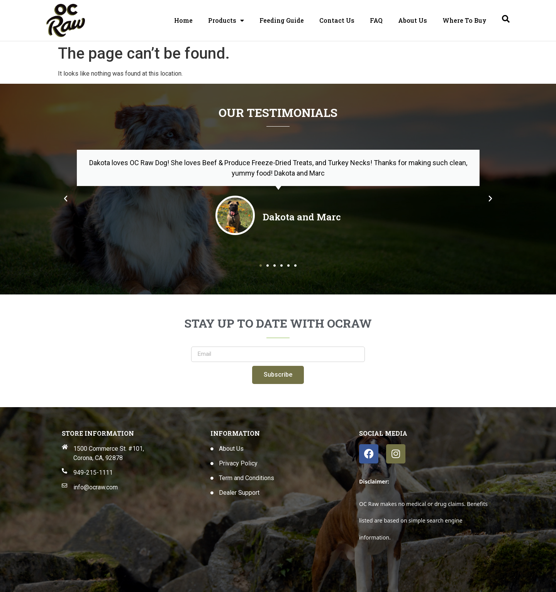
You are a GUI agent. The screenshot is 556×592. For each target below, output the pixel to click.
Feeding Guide (281, 20)
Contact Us (336, 20)
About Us (412, 20)
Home (183, 20)
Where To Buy (464, 20)
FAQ (376, 20)
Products (226, 20)
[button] (66, 199)
